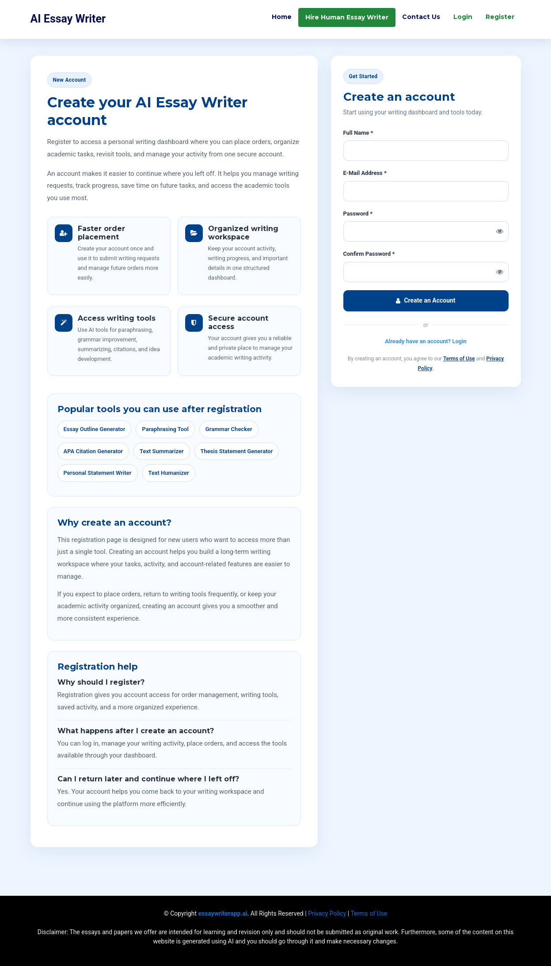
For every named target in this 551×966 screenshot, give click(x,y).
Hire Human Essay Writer (346, 18)
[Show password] (499, 231)
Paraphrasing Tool (165, 429)
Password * (358, 213)
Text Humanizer (168, 473)
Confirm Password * (369, 253)
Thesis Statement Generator (237, 451)
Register (500, 18)
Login (462, 18)
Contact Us (421, 18)
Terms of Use (459, 359)
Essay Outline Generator (94, 429)
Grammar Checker (228, 429)
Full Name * (358, 132)
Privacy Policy (327, 913)
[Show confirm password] (499, 272)
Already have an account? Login (426, 341)
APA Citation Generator (93, 451)
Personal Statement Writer (98, 473)
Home (282, 18)
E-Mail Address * (365, 173)
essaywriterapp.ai (222, 913)
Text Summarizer (162, 451)
